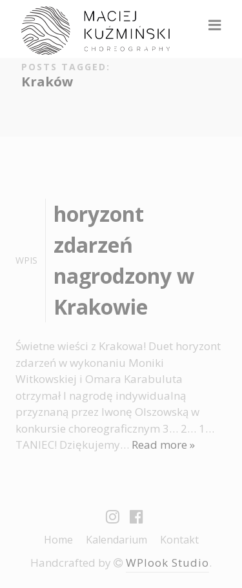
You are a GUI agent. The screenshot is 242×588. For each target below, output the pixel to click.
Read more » (163, 444)
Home (58, 540)
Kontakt (179, 540)
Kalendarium (116, 540)
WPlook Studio (167, 562)
